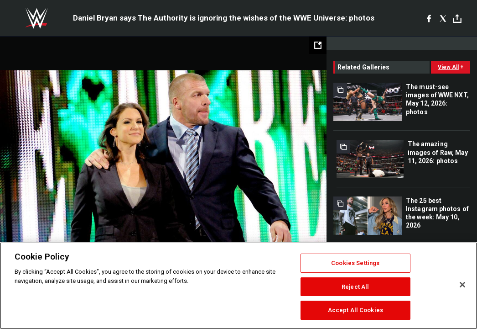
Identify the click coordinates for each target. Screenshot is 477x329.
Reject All (355, 286)
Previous (26, 162)
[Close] (462, 285)
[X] (443, 18)
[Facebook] (429, 18)
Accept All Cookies (355, 310)
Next (300, 162)
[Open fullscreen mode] (318, 45)
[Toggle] (457, 18)
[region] (238, 285)
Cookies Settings (355, 263)
